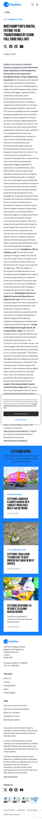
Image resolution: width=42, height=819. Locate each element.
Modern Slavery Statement (12, 814)
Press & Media (9, 693)
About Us (7, 678)
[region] (21, 409)
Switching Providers (12, 720)
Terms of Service (32, 810)
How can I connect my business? (16, 709)
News (6, 689)
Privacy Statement (9, 810)
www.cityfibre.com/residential (16, 431)
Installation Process (12, 716)
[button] (32, 4)
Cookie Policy (21, 810)
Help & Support (10, 686)
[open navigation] (37, 4)
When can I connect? (12, 713)
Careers (7, 682)
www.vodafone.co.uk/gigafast (15, 441)
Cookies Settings (21, 419)
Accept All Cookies (21, 414)
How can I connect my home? (15, 705)
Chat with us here (11, 777)
